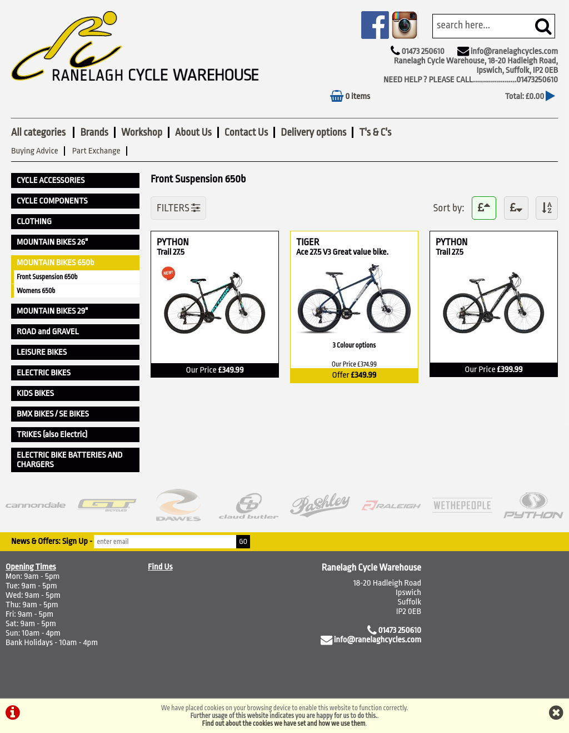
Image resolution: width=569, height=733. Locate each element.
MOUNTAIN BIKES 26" (52, 242)
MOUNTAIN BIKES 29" (52, 311)
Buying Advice (34, 151)
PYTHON (188, 242)
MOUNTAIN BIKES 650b (55, 263)
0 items (350, 96)
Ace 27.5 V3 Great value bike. (342, 252)
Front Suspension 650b (47, 277)
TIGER (354, 242)
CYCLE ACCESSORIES (50, 180)
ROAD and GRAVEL (48, 331)
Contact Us (246, 132)
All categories (39, 132)
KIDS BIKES (35, 393)
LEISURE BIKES (42, 352)
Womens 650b (36, 291)
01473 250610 (422, 51)
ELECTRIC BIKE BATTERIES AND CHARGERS (69, 459)
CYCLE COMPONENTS (52, 201)
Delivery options (313, 132)
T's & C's (375, 132)
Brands (94, 132)
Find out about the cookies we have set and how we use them (284, 723)
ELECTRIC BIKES (44, 373)
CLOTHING (34, 221)
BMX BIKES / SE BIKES (53, 414)
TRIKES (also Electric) (52, 434)
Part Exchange (96, 151)
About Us (193, 132)
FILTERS (178, 208)
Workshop (141, 132)
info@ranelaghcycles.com (514, 51)
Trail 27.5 (171, 252)
